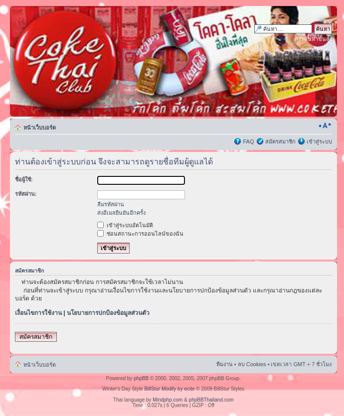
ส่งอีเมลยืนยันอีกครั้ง (121, 213)
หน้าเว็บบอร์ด (39, 128)
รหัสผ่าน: (26, 194)
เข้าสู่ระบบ (319, 141)
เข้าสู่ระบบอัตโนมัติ (125, 225)
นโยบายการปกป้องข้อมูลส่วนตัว (108, 312)
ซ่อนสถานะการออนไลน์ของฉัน (140, 234)
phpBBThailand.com (211, 400)
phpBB (141, 378)
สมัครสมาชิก (280, 141)
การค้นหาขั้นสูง (313, 39)
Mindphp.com (167, 400)
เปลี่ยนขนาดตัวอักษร (325, 125)
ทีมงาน (224, 364)
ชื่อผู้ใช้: (24, 179)
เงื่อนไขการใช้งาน (38, 312)
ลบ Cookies (252, 364)
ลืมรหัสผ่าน (110, 204)
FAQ (248, 141)
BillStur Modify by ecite (169, 389)
